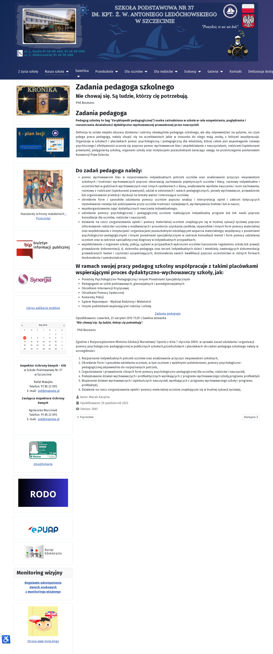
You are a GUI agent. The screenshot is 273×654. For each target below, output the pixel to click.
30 (56, 349)
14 (44, 342)
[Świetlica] (77, 76)
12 (31, 342)
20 (38, 345)
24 (62, 345)
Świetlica (82, 71)
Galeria (213, 72)
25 (25, 349)
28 (44, 349)
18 (25, 345)
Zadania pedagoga (168, 313)
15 (50, 342)
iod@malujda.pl (48, 391)
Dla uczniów (134, 72)
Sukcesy (190, 72)
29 (50, 349)
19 (31, 345)
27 (38, 349)
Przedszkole (104, 72)
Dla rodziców (163, 72)
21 (44, 345)
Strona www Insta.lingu (43, 641)
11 (25, 342)
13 (37, 342)
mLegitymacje (43, 464)
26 (32, 349)
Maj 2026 (43, 325)
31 (62, 349)
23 (56, 345)
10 (62, 338)
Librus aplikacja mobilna (43, 308)
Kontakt (236, 72)
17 (62, 342)
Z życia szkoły (28, 72)
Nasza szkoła (54, 72)
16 (56, 342)
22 (50, 345)
